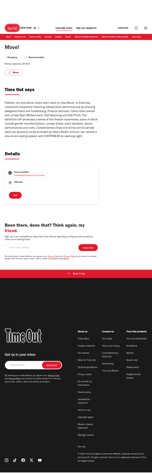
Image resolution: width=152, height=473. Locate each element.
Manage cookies (86, 436)
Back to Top (76, 274)
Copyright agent (86, 418)
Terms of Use (53, 257)
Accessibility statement (84, 402)
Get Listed (107, 339)
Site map (81, 448)
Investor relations (86, 346)
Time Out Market (110, 371)
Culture (48, 37)
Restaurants (132, 368)
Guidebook (131, 346)
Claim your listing (110, 346)
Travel (68, 37)
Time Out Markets (86, 28)
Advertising (107, 364)
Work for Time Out (87, 361)
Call (15, 196)
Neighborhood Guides (133, 377)
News (8, 37)
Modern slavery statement (85, 427)
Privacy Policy (70, 257)
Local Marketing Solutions (110, 356)
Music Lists (132, 361)
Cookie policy (84, 393)
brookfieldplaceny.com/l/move (29, 176)
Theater (58, 37)
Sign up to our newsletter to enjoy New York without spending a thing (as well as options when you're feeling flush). (49, 238)
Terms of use (84, 411)
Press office (83, 339)
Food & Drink (35, 37)
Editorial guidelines (87, 368)
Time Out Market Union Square (115, 37)
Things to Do (20, 37)
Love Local (136, 37)
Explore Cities (64, 28)
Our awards (83, 354)
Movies (129, 354)
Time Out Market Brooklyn (86, 37)
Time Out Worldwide (136, 339)
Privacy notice (84, 375)
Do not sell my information (85, 384)
